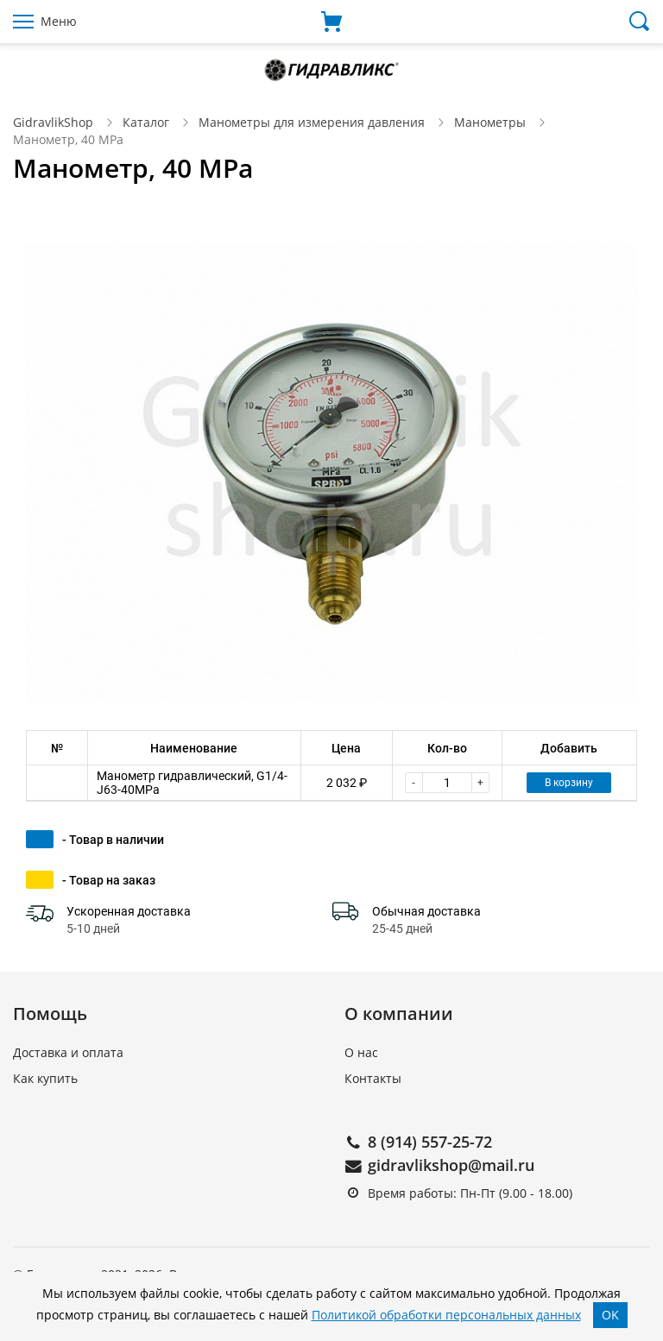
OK (610, 1314)
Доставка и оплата (68, 1052)
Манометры (490, 122)
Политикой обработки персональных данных (446, 1314)
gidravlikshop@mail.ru (451, 1165)
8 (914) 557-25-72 (430, 1141)
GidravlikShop (53, 122)
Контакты (372, 1078)
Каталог (146, 122)
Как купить (45, 1078)
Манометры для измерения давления (312, 122)
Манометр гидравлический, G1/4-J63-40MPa (192, 782)
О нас (361, 1052)
